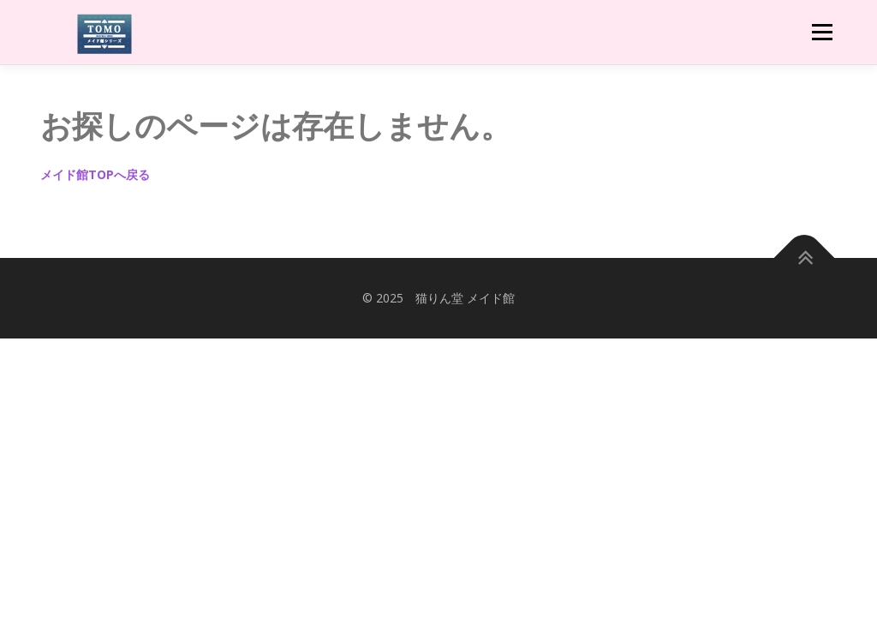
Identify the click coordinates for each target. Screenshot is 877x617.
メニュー (822, 32)
